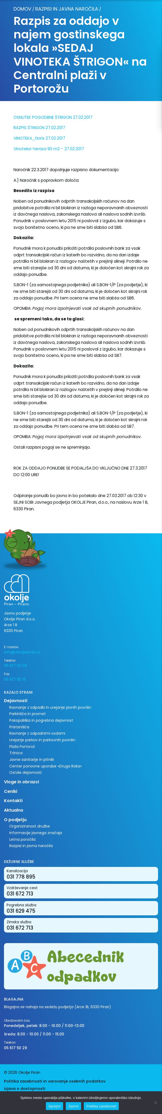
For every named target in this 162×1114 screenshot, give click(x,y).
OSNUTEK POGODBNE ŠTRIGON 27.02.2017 (53, 117)
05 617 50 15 (15, 679)
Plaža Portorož (22, 746)
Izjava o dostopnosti (24, 1088)
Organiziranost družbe (29, 826)
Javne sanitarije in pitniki (31, 759)
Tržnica (16, 753)
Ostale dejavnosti (25, 772)
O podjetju (15, 820)
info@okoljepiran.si (22, 652)
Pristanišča (19, 727)
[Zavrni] (155, 1102)
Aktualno (13, 810)
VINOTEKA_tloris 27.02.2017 (39, 138)
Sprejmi (55, 1106)
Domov (22, 9)
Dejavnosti (15, 701)
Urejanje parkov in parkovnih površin (42, 740)
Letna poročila (22, 839)
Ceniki (10, 791)
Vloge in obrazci (21, 782)
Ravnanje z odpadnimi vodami (37, 733)
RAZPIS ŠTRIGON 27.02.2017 (39, 127)
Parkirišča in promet (27, 713)
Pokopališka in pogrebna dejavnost (41, 720)
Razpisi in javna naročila (66, 9)
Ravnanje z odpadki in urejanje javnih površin (50, 707)
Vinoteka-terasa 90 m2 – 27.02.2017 (49, 149)
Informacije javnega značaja (35, 832)
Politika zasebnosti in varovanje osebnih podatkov (55, 1081)
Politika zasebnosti (101, 1106)
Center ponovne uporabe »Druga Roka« (45, 766)
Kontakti (13, 801)
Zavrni (73, 1106)
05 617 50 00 (15, 665)
